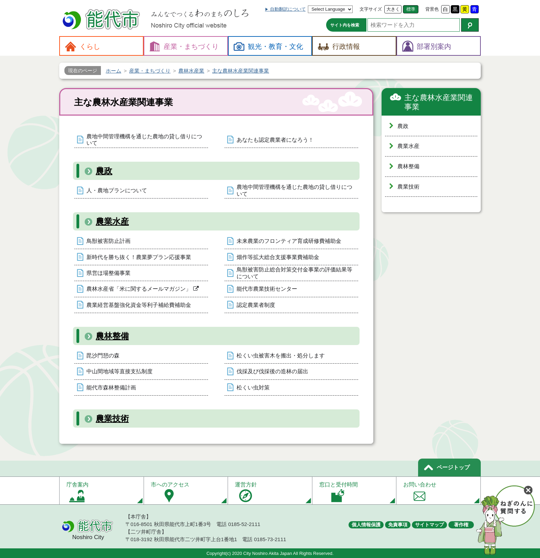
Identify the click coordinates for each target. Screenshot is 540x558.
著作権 (461, 524)
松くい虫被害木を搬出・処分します (281, 355)
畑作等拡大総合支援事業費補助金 (278, 257)
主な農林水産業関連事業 (438, 102)
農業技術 (112, 418)
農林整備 (112, 336)
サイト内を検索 (344, 25)
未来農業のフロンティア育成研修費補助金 (289, 241)
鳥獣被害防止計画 (108, 241)
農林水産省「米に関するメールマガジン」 (138, 289)
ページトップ (453, 467)
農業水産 (112, 221)
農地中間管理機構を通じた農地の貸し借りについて (144, 139)
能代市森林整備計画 (111, 387)
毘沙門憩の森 (103, 355)
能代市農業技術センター (267, 289)
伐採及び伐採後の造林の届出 (272, 371)
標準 (410, 9)
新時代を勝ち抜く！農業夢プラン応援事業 (138, 257)
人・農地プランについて (116, 190)
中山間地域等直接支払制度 (119, 371)
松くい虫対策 (253, 387)
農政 (104, 170)
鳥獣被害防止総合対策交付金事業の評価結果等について (294, 273)
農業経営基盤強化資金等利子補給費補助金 (138, 305)
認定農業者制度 (256, 305)
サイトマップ (429, 524)
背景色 (432, 9)
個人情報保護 (366, 524)
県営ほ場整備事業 (108, 273)
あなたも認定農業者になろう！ (275, 140)
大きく (393, 9)
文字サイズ (371, 9)
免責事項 (397, 524)
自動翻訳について (288, 9)
